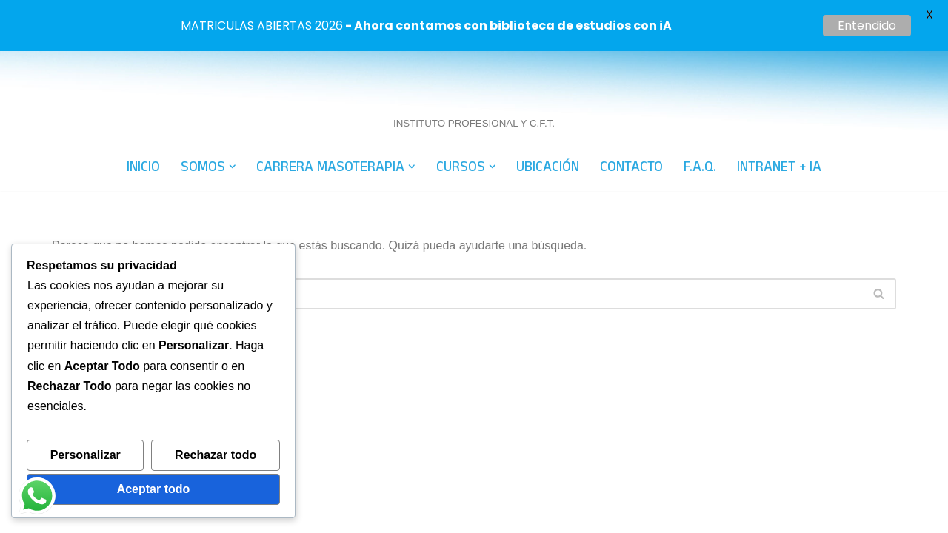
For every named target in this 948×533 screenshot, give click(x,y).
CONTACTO (631, 114)
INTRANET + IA (779, 114)
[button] (232, 114)
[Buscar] (457, 242)
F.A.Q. (700, 114)
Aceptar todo (153, 489)
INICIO (143, 114)
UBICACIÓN (547, 114)
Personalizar (85, 455)
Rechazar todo (215, 455)
